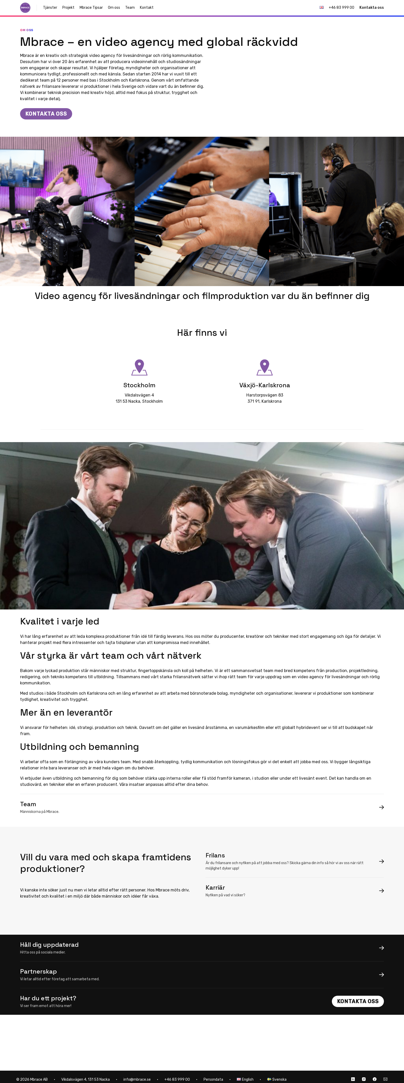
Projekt (68, 7)
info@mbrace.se (137, 1079)
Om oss (114, 7)
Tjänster (50, 7)
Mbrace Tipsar (91, 7)
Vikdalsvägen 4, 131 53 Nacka (85, 1079)
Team (130, 7)
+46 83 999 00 (341, 7)
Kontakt (147, 7)
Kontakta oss (371, 7)
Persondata (213, 1079)
